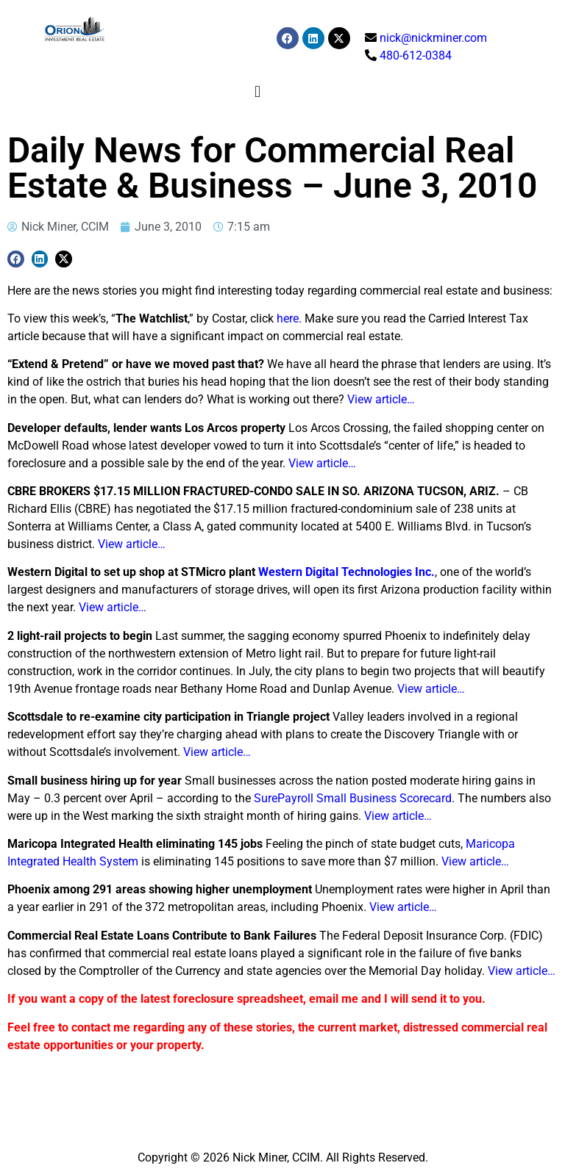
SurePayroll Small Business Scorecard (353, 798)
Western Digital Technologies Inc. (346, 572)
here (288, 318)
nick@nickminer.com (433, 38)
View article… (381, 399)
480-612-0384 (416, 55)
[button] (257, 91)
